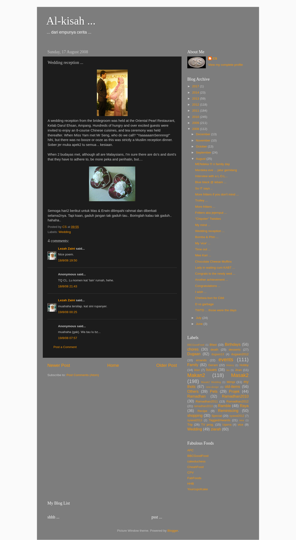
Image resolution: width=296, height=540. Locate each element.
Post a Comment (65, 347)
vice (240, 424)
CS (215, 58)
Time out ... (203, 249)
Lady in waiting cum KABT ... (215, 267)
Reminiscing (228, 410)
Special (217, 416)
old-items (232, 386)
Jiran (238, 370)
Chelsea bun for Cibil (209, 298)
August (201, 158)
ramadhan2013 (203, 406)
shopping (195, 415)
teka (241, 420)
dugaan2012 (240, 354)
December (203, 134)
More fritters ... (205, 206)
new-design (212, 387)
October (202, 146)
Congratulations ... (208, 286)
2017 (196, 86)
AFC (190, 450)
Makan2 (196, 375)
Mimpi (231, 382)
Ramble (224, 406)
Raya (244, 406)
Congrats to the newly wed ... (215, 273)
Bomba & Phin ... (207, 237)
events (226, 359)
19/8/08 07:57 (67, 338)
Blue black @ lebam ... (210, 182)
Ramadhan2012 (237, 401)
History (230, 365)
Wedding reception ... (210, 231)
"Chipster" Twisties (208, 218)
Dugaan (193, 354)
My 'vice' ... (202, 243)
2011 (196, 110)
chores (193, 349)
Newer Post (58, 365)
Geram (213, 365)
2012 (196, 104)
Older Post (166, 365)
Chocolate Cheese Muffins (213, 261)
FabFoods (194, 478)
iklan (197, 370)
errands (201, 360)
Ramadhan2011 (207, 401)
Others (193, 391)
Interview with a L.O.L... (211, 176)
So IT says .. (204, 188)
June (200, 324)
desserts (234, 349)
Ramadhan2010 (235, 396)
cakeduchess (196, 461)
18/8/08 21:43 (67, 286)
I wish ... (201, 292)
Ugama (226, 424)
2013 (196, 98)
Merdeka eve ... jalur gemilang (216, 170)
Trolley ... (201, 200)
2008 (196, 129)
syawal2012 (236, 416)
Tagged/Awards (219, 420)
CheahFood (195, 467)
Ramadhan (196, 396)
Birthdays (232, 344)
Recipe (202, 411)
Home (113, 365)
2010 (196, 117)
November (203, 140)
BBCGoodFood (195, 344)
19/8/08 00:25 (67, 312)
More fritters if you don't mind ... (217, 194)
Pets (213, 391)
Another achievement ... (211, 279)
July (199, 318)
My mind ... (202, 225)
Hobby (244, 365)
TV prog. (207, 424)
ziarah (216, 429)
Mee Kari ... (203, 255)
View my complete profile (225, 64)
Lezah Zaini (66, 248)
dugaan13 (217, 354)
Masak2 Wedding (211, 382)
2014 (196, 92)
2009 (196, 123)
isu (228, 370)
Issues (211, 369)
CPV (190, 472)
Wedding (65, 232)
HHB (190, 483)
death (214, 349)
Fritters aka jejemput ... (211, 212)
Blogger (172, 530)
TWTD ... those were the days (216, 310)
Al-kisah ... (71, 21)
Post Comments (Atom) (83, 375)
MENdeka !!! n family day (212, 164)
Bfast (213, 344)
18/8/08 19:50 (67, 260)
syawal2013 (194, 420)
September (204, 152)
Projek (234, 391)
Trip (190, 424)
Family (192, 365)
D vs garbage (204, 304)
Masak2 (240, 375)
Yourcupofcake (197, 489)
